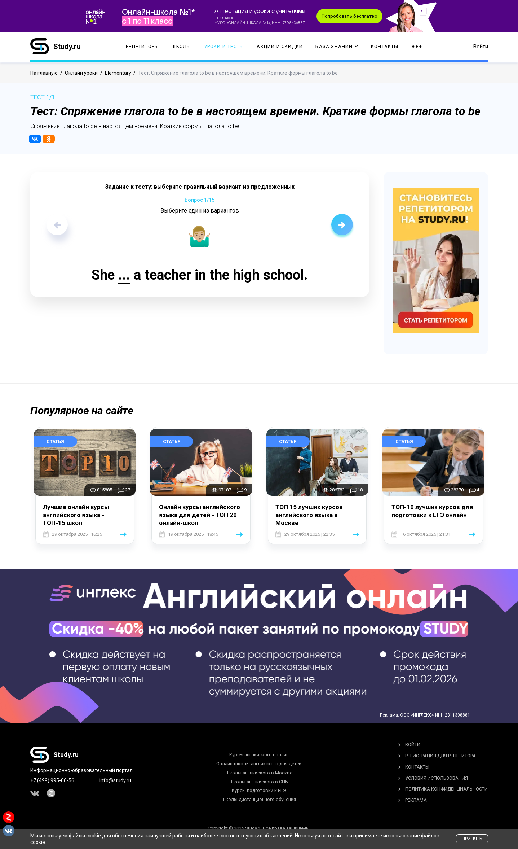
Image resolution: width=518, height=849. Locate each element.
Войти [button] (480, 47)
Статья (55, 441)
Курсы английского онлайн (259, 754)
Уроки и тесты (224, 47)
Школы (181, 47)
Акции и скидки (280, 47)
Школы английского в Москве (259, 772)
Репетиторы (142, 47)
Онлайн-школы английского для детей (258, 763)
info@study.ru (115, 780)
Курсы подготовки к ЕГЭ (259, 790)
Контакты (385, 47)
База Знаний (336, 47)
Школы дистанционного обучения (259, 799)
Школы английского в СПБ (259, 781)
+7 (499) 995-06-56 (52, 780)
